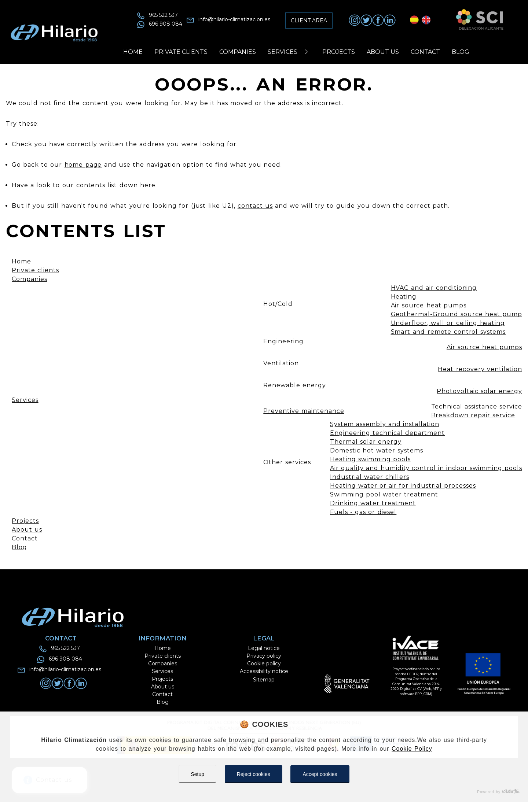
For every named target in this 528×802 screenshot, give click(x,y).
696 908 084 (165, 24)
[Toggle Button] (306, 52)
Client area (309, 20)
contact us (255, 205)
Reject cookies (253, 774)
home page (83, 164)
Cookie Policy (412, 749)
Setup (197, 774)
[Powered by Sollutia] (264, 792)
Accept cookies (319, 774)
